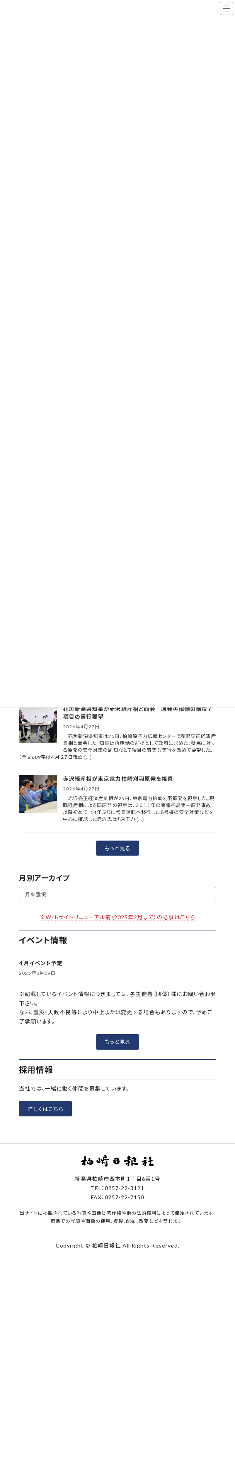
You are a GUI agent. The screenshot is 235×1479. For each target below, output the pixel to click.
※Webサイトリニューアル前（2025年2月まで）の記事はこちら (117, 917)
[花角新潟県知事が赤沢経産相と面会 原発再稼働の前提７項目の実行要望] (38, 725)
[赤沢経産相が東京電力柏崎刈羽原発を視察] (38, 794)
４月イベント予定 (41, 963)
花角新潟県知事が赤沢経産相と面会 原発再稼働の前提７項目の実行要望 (137, 713)
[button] (117, 848)
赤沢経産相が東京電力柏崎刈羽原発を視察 (121, 778)
